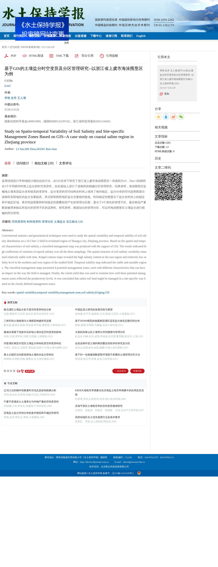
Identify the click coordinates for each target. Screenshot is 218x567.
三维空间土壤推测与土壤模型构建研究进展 (27, 321)
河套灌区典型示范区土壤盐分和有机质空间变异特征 (32, 343)
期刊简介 (19, 35)
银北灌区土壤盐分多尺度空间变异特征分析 (27, 309)
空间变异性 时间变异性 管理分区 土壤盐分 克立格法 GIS (47, 221)
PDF (13, 55)
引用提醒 (112, 55)
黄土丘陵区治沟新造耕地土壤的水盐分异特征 (29, 354)
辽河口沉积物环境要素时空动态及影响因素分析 (30, 390)
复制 (166, 93)
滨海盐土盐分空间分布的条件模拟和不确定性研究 (31, 413)
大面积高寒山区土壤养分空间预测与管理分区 (100, 332)
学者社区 (137, 371)
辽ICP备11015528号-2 (123, 473)
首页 (6, 35)
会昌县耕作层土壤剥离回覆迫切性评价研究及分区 (102, 343)
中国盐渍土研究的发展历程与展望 (94, 309)
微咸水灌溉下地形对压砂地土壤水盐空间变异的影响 (32, 332)
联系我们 (126, 35)
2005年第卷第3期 (30, 47)
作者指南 (65, 35)
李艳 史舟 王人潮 (15, 97)
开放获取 (50, 35)
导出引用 (87, 55)
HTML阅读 (36, 55)
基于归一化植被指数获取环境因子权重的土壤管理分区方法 (107, 354)
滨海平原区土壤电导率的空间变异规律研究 (99, 406)
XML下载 (62, 55)
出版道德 (80, 35)
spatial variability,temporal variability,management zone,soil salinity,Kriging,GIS (63, 292)
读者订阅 (111, 35)
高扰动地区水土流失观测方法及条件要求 (97, 417)
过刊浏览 (14, 47)
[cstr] (7, 85)
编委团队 (34, 35)
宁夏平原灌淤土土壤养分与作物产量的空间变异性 (31, 401)
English (141, 35)
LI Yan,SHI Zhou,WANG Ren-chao (36, 149)
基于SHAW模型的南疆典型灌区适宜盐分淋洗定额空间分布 (107, 321)
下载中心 (96, 35)
